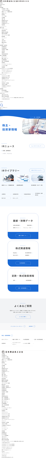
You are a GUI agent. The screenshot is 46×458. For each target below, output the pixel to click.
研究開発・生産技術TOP (6, 387)
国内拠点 (3, 14)
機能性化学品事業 (5, 32)
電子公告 (4, 198)
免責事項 (3, 62)
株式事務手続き (28, 252)
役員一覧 (3, 19)
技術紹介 (3, 52)
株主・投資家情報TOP (6, 399)
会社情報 (1, 7)
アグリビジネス (4, 29)
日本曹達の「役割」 (5, 8)
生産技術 (3, 51)
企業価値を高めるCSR (6, 77)
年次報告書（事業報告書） (39, 194)
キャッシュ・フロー (27, 227)
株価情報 (3, 67)
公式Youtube (4, 455)
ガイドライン (4, 87)
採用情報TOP (4, 432)
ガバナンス (4, 81)
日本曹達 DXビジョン (5, 23)
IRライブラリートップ (36, 170)
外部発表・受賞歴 (5, 49)
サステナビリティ (3, 74)
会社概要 (3, 17)
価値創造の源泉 (4, 21)
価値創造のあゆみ (5, 20)
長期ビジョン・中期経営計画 (7, 11)
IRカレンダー (15, 198)
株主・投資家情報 (3, 55)
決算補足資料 (16, 194)
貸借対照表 (29, 225)
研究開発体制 (4, 48)
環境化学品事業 (4, 33)
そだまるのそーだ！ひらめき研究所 (8, 445)
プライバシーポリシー (6, 452)
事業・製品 (2, 27)
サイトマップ (4, 454)
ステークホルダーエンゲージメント (8, 80)
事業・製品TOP (4, 375)
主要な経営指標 (16, 225)
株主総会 (15, 252)
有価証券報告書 (27, 194)
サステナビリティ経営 (6, 75)
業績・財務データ (5, 58)
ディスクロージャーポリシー (7, 64)
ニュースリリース (3, 26)
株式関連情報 (4, 59)
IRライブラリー (4, 56)
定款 (14, 280)
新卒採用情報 (4, 90)
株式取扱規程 (28, 280)
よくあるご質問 (4, 65)
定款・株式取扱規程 (5, 61)
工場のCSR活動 (4, 84)
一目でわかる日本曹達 (6, 10)
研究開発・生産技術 (3, 45)
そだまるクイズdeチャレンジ (7, 70)
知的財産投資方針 (5, 54)
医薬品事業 (4, 30)
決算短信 (4, 194)
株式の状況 (15, 255)
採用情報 (1, 88)
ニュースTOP (4, 429)
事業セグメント (16, 227)
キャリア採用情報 (5, 91)
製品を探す (4, 384)
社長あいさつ (4, 13)
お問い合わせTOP (5, 94)
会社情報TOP (4, 355)
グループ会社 (4, 16)
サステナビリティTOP (6, 413)
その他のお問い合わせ (6, 99)
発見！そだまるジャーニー (6, 72)
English (3, 451)
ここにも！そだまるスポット (7, 71)
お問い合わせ (2, 93)
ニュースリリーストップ (36, 146)
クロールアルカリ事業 (6, 35)
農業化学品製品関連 (5, 96)
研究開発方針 (4, 46)
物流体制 (3, 24)
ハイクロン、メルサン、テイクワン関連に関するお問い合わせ (13, 97)
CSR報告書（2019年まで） (6, 85)
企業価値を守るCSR (5, 78)
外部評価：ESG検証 (5, 83)
